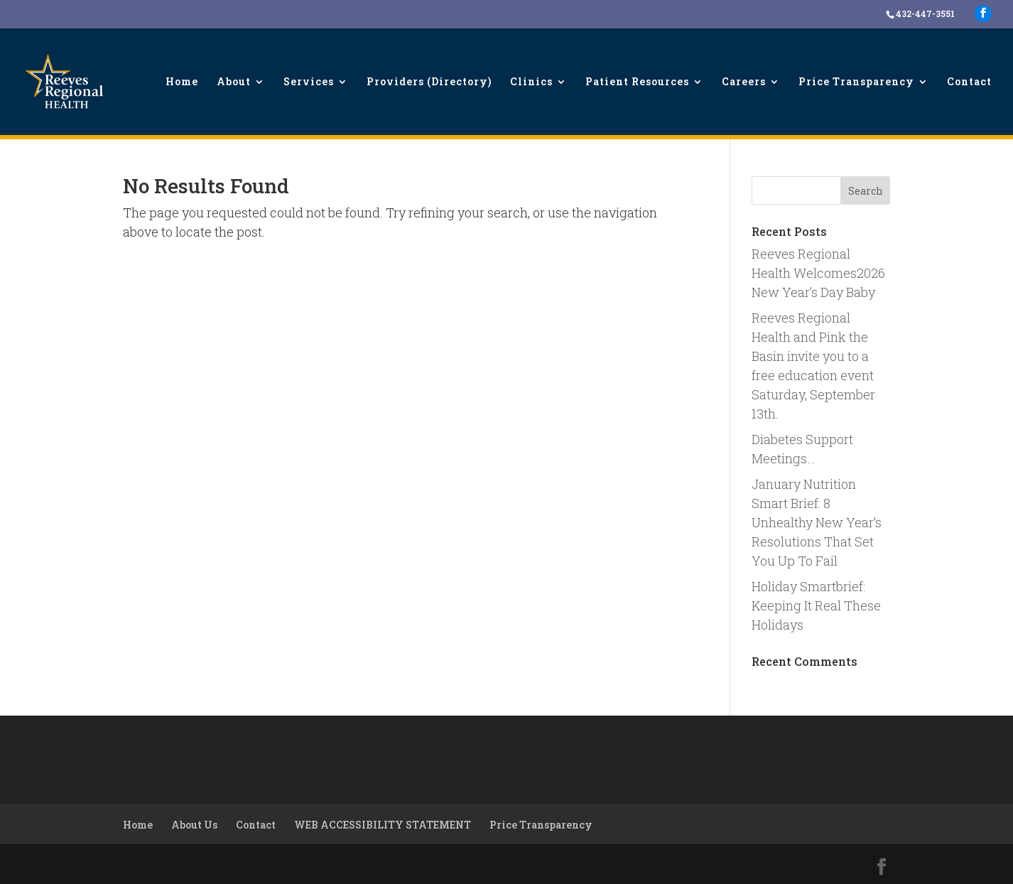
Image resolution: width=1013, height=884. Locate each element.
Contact (969, 82)
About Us (194, 824)
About (234, 82)
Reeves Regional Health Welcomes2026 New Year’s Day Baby (818, 273)
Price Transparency (856, 82)
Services (308, 82)
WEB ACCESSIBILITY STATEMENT (382, 824)
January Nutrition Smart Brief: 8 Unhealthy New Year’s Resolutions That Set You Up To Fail (817, 522)
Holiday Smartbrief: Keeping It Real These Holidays (816, 605)
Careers (744, 82)
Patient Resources (637, 82)
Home (182, 82)
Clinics (531, 82)
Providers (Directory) (429, 82)
